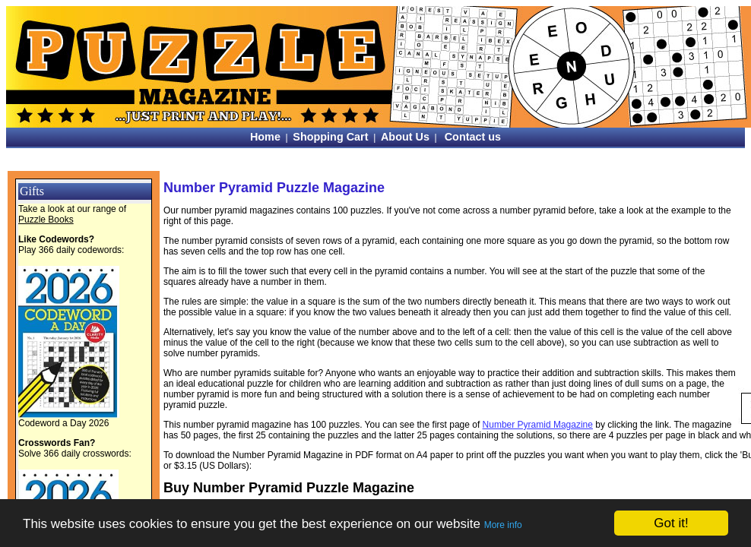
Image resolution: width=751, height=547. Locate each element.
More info (503, 525)
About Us (405, 137)
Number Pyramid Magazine (538, 424)
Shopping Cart (330, 137)
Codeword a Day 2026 (63, 423)
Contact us (473, 137)
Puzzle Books (46, 219)
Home (265, 137)
